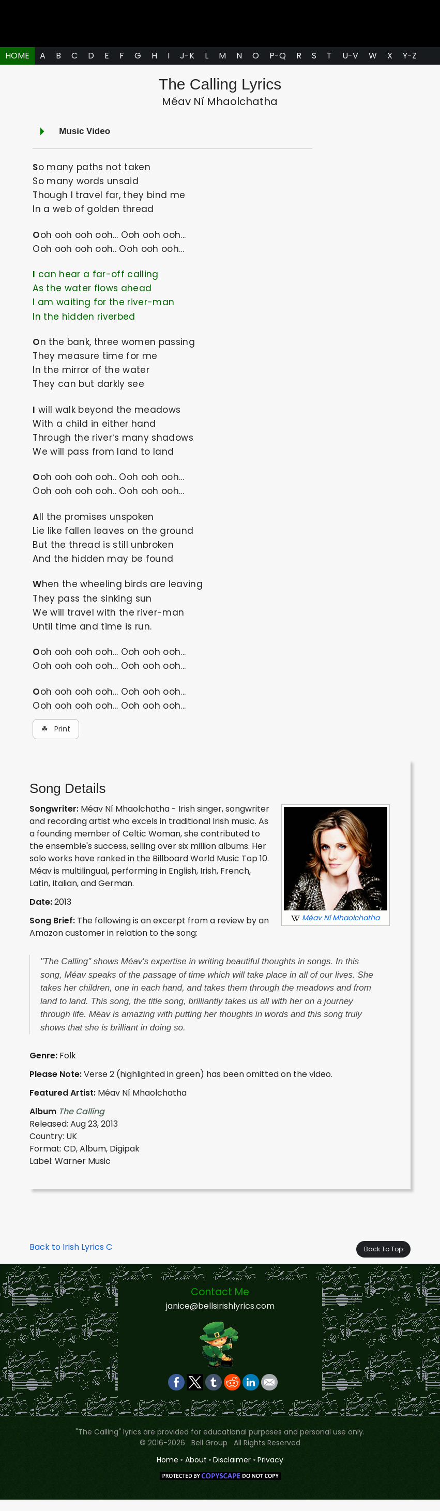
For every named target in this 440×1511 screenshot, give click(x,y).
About (196, 1471)
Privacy (270, 1471)
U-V (350, 67)
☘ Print (55, 740)
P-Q (277, 67)
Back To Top (383, 1260)
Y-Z (410, 67)
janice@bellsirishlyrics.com (220, 1317)
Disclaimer (232, 1471)
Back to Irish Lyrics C (70, 1259)
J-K (187, 67)
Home (167, 1471)
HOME (17, 67)
